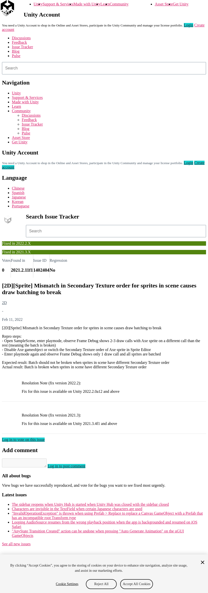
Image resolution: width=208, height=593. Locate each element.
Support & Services (57, 4)
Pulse (16, 56)
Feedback (19, 42)
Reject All (101, 584)
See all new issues (16, 545)
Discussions (21, 38)
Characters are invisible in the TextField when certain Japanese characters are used (77, 510)
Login (188, 25)
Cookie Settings (67, 584)
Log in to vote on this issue (23, 440)
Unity (38, 4)
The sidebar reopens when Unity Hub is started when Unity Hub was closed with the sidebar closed (90, 506)
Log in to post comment (71, 467)
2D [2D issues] (4, 303)
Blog (15, 51)
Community (119, 4)
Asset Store (164, 4)
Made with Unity (87, 4)
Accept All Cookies (136, 584)
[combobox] (104, 68)
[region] (104, 573)
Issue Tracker (22, 47)
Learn (105, 4)
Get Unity (181, 4)
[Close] (203, 562)
